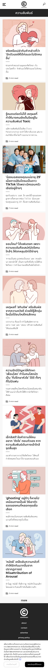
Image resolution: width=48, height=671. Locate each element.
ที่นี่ (20, 659)
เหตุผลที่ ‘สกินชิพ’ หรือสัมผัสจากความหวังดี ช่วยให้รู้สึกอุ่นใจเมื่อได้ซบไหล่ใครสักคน (24, 310)
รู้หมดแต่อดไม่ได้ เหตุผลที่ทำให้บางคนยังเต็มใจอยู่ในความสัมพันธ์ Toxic (21, 117)
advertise (24, 633)
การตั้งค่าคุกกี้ (12, 664)
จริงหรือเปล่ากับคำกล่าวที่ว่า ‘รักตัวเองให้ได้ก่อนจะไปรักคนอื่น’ (24, 54)
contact (24, 628)
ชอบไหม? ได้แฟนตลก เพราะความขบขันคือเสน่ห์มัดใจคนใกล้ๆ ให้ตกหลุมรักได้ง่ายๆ (23, 247)
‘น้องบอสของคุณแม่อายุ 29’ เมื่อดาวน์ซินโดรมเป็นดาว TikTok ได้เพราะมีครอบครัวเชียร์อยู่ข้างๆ (23, 182)
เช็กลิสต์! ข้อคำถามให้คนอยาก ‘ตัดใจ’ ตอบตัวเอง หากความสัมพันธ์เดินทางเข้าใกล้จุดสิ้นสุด (23, 442)
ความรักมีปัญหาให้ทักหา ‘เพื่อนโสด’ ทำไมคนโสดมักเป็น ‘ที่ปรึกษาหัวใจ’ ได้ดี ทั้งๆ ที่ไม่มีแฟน (23, 375)
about (24, 623)
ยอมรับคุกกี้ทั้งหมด (34, 664)
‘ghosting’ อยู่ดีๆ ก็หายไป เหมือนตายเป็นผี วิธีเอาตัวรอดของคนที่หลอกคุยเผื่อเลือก (22, 503)
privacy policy (24, 638)
